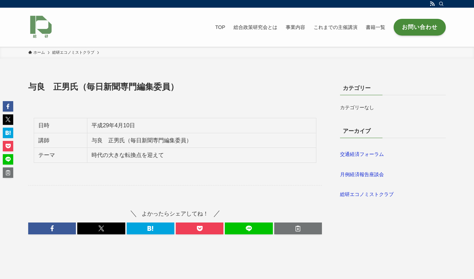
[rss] (432, 4)
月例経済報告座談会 (362, 174)
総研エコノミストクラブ (367, 194)
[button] (52, 228)
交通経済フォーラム (362, 154)
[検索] (441, 4)
